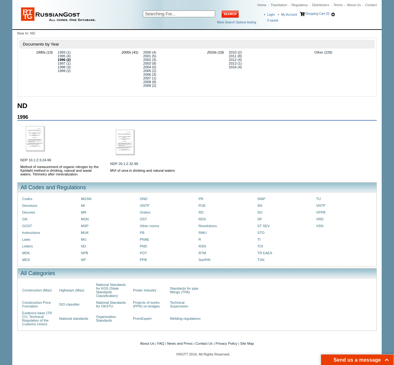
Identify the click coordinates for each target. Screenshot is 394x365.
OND (143, 199)
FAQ (160, 343)
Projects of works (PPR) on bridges (146, 304)
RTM (202, 253)
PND (143, 246)
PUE (202, 205)
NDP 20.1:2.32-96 (124, 164)
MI (83, 205)
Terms (338, 5)
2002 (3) (149, 60)
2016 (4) (235, 67)
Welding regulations (185, 318)
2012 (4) (235, 60)
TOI (260, 246)
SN (259, 205)
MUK (85, 233)
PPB (143, 260)
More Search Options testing (236, 22)
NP (83, 260)
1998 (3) (64, 67)
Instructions (31, 233)
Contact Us (204, 343)
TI (258, 239)
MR (83, 212)
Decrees (28, 212)
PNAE (144, 239)
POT (143, 253)
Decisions (29, 205)
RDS (202, 219)
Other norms (149, 226)
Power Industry (144, 290)
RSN (202, 246)
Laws (26, 239)
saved (272, 20)
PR (201, 199)
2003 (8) (149, 63)
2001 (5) (149, 56)
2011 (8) (235, 56)
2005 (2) (149, 71)
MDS (26, 260)
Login (271, 14)
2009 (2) (149, 85)
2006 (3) (149, 74)
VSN (319, 226)
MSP (85, 226)
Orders (145, 212)
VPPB (320, 212)
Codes (27, 199)
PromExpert (142, 318)
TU (318, 199)
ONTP (145, 205)
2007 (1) (149, 78)
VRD (320, 219)
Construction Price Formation (36, 304)
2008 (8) (149, 82)
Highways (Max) (71, 290)
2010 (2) (235, 52)
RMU (203, 233)
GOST (27, 226)
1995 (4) (64, 56)
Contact (371, 5)
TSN (260, 260)
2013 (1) (235, 63)
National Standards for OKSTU (111, 304)
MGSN (86, 199)
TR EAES (264, 253)
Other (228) (323, 52)
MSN (85, 219)
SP (259, 219)
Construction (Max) (37, 290)
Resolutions (208, 226)
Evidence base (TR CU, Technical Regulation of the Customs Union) (37, 318)
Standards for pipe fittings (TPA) (184, 290)
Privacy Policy (226, 343)
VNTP (320, 205)
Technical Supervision (179, 304)
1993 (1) (64, 52)
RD (201, 212)
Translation (279, 5)
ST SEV (263, 226)
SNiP (261, 199)
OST (143, 219)
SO (259, 212)
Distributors (320, 5)
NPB (84, 253)
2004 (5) (149, 67)
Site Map (247, 343)
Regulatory (299, 5)
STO (260, 233)
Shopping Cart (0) (317, 13)
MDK (26, 253)
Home (261, 5)
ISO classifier (69, 304)
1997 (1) (64, 63)
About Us (354, 5)
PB (142, 233)
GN (24, 219)
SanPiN (205, 260)
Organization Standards (106, 318)
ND (83, 246)
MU (83, 239)
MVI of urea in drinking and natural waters (142, 170)
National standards (73, 318)
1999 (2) (64, 71)
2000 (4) (149, 52)
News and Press (180, 343)
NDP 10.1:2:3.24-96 (35, 160)
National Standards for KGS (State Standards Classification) (111, 290)
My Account (289, 14)
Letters (27, 246)
